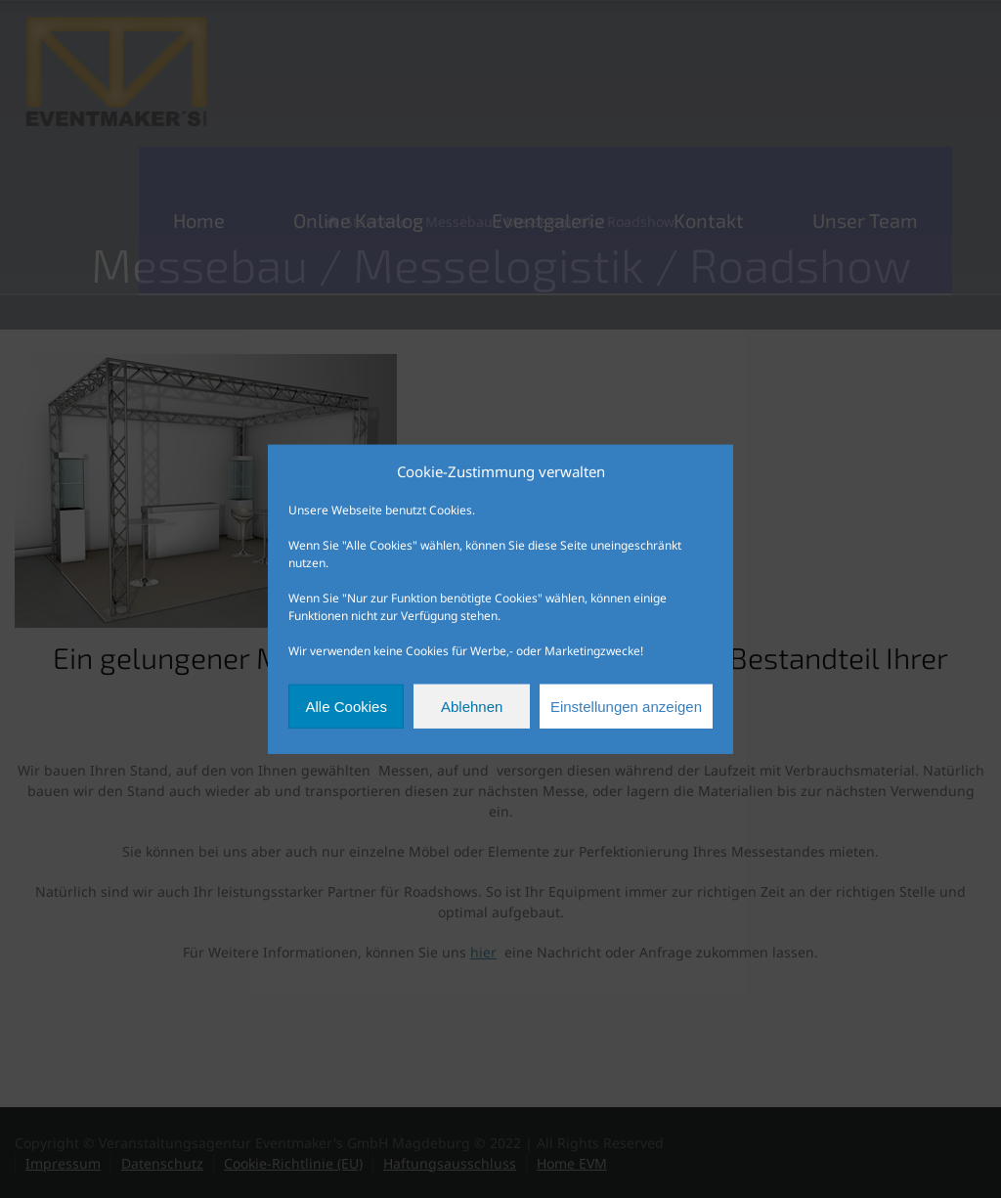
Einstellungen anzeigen (626, 705)
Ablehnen (471, 705)
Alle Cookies (346, 705)
